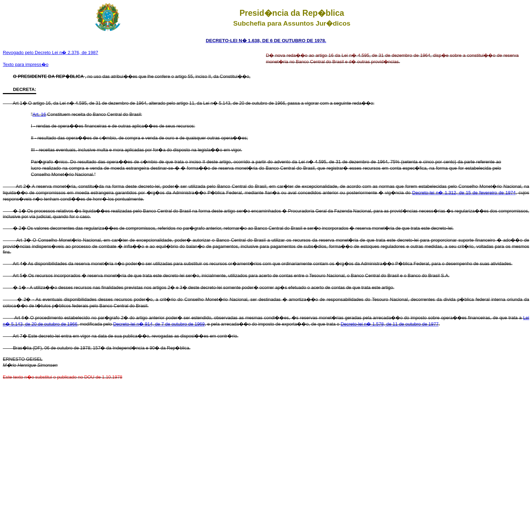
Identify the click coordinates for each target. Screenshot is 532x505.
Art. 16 (39, 114)
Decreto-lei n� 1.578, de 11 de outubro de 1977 (390, 324)
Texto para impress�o (25, 64)
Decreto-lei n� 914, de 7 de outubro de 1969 (159, 324)
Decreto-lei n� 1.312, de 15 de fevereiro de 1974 (464, 192)
